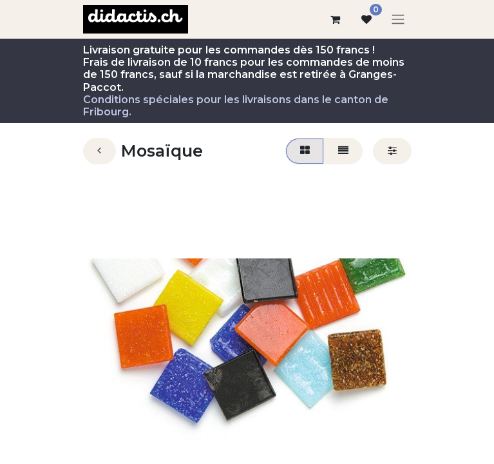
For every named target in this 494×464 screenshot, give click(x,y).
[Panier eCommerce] (335, 19)
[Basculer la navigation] (398, 20)
